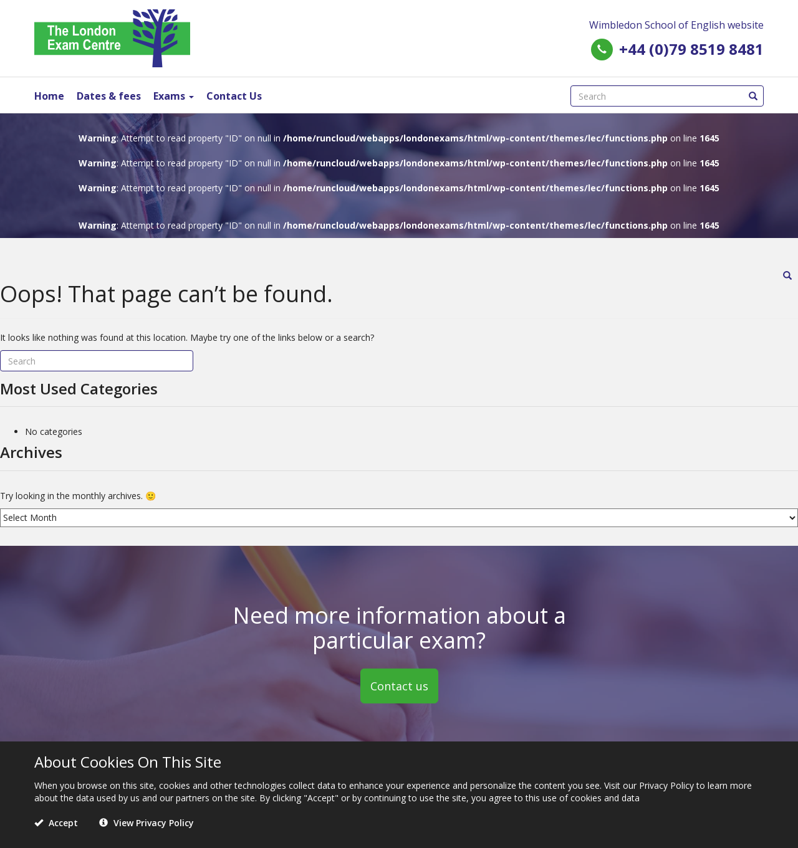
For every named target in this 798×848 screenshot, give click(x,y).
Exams (173, 96)
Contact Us (234, 96)
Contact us (399, 685)
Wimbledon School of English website (676, 25)
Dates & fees (109, 96)
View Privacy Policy (146, 823)
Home (49, 96)
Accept (56, 823)
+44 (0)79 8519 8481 (691, 49)
